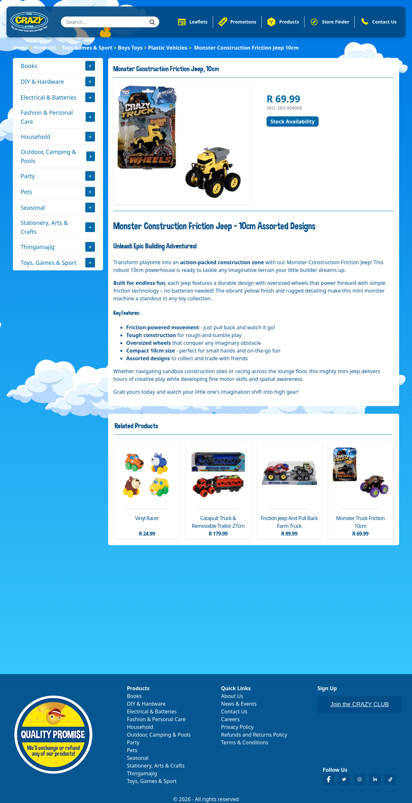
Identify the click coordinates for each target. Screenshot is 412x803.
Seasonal (33, 207)
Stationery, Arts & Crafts (44, 227)
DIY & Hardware (42, 81)
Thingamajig (37, 247)
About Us (232, 696)
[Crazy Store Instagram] (359, 779)
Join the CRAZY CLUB (359, 704)
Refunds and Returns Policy (254, 734)
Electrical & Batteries (49, 97)
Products (45, 47)
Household (35, 136)
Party (28, 176)
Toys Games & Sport (87, 47)
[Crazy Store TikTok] (390, 779)
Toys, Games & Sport (49, 262)
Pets (26, 192)
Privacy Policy (237, 726)
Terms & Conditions (244, 742)
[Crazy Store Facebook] (328, 779)
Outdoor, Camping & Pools (48, 156)
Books (29, 66)
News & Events (239, 703)
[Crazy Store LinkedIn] (375, 779)
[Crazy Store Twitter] (344, 779)
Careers (230, 719)
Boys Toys (130, 47)
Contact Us (234, 711)
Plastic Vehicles (167, 47)
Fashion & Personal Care (47, 117)
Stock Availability (292, 121)
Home (20, 47)
